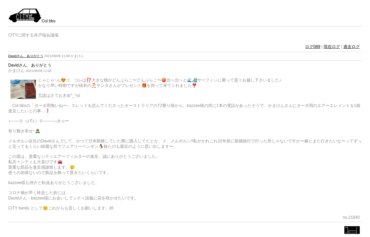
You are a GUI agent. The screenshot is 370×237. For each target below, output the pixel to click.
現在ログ (332, 46)
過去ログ (351, 46)
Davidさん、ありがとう (25, 56)
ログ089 (312, 46)
